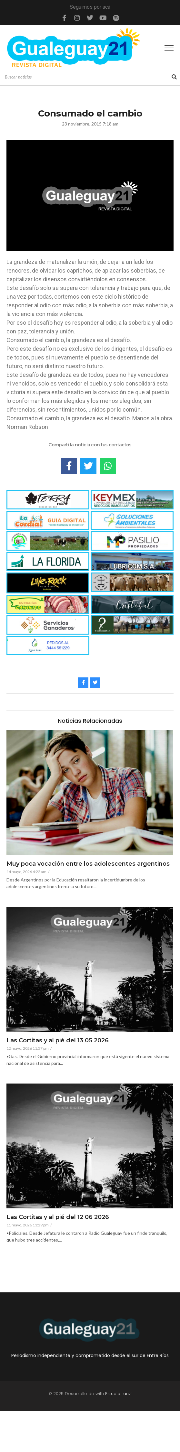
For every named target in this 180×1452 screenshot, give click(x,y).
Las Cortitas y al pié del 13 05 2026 (57, 1041)
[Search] (87, 77)
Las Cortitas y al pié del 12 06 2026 (57, 1217)
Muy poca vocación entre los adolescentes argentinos (88, 864)
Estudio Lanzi (118, 1394)
